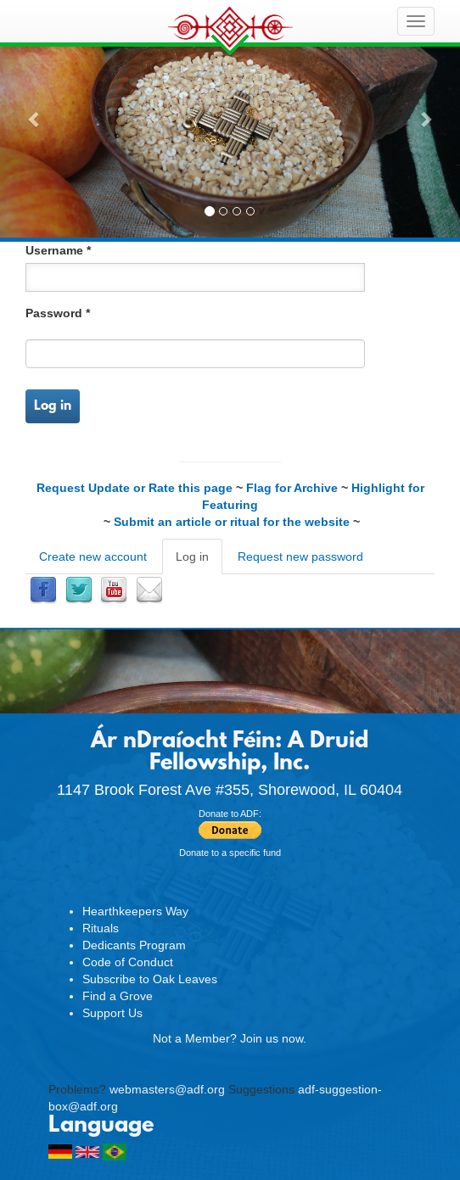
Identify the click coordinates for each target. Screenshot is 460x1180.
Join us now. (273, 1038)
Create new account (93, 556)
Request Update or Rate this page (134, 488)
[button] (34, 119)
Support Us (112, 1013)
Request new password (300, 556)
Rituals (100, 928)
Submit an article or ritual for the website (232, 521)
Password (57, 313)
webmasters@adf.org (167, 1089)
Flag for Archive (292, 488)
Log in (52, 406)
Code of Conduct (127, 962)
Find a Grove (117, 996)
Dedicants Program (134, 945)
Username (58, 250)
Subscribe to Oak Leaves (149, 979)
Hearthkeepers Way (135, 911)
